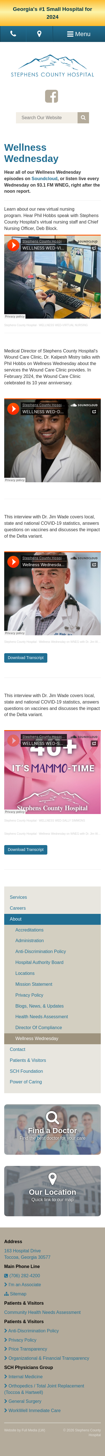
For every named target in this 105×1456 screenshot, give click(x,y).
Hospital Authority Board (39, 962)
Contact (17, 1049)
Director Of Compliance (38, 1027)
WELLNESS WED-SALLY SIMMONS (62, 820)
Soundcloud (44, 178)
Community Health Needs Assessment (42, 1312)
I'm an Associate (22, 1284)
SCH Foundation (26, 1071)
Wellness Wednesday (36, 1038)
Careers (18, 908)
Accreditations (29, 930)
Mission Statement (33, 984)
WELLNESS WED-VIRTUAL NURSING (63, 325)
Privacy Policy (29, 995)
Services (18, 897)
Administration (29, 940)
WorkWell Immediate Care (32, 1410)
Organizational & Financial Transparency (46, 1358)
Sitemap (15, 1294)
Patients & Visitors (28, 1060)
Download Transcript (26, 657)
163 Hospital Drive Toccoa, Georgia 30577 (27, 1254)
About (16, 919)
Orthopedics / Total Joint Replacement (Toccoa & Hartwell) (44, 1389)
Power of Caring (26, 1081)
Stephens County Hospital (20, 325)
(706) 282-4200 (22, 1275)
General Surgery (22, 1401)
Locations (25, 973)
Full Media (29, 1430)
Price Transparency (25, 1349)
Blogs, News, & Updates (39, 1006)
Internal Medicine (23, 1376)
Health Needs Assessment (41, 1016)
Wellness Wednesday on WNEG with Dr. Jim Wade (70, 641)
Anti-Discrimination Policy (40, 951)
